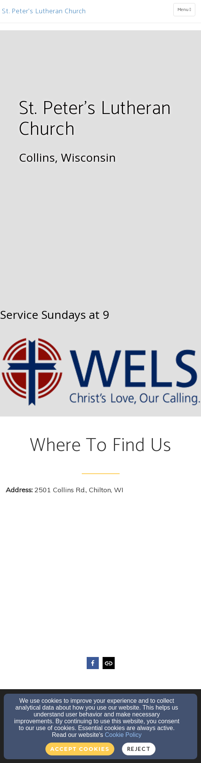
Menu (186, 9)
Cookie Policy (123, 735)
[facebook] (93, 664)
